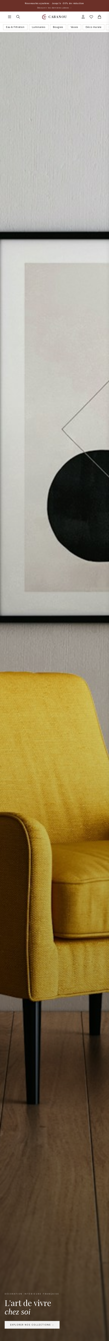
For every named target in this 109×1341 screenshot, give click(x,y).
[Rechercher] (18, 17)
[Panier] (99, 17)
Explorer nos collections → (32, 1326)
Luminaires (39, 27)
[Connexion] (83, 17)
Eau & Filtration (15, 27)
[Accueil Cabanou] (54, 16)
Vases (74, 27)
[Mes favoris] (91, 17)
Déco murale (94, 27)
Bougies (58, 27)
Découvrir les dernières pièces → (54, 8)
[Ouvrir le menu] (9, 17)
